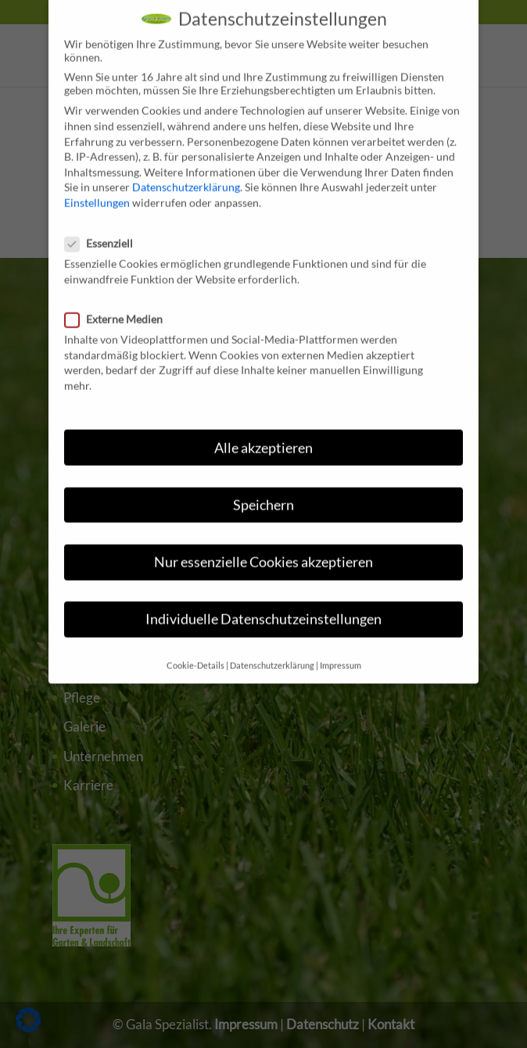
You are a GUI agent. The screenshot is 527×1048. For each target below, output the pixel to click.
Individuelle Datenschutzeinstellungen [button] (263, 605)
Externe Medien (120, 305)
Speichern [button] (263, 490)
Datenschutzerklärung (186, 173)
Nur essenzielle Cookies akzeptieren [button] (263, 547)
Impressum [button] (340, 651)
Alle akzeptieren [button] (263, 433)
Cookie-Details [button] (195, 651)
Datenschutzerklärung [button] (272, 651)
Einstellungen (97, 188)
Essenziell (105, 229)
